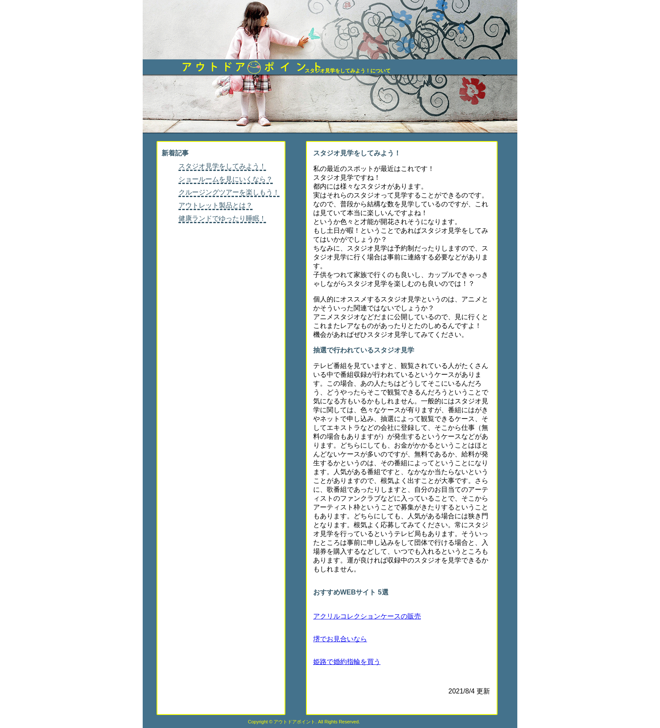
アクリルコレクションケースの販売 (367, 616)
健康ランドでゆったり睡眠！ (222, 218)
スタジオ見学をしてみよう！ (222, 166)
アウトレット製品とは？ (215, 205)
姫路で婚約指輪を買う (347, 661)
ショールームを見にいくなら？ (225, 179)
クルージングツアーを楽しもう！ (228, 192)
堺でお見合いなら (340, 639)
